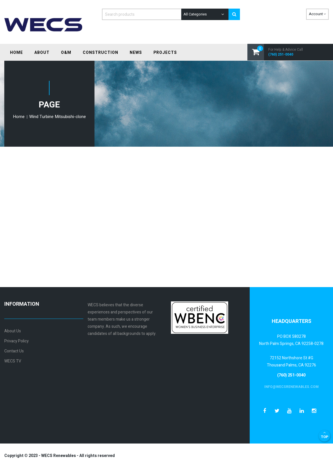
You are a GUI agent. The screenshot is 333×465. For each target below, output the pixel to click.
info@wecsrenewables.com (291, 386)
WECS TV (12, 361)
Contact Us (14, 351)
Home (19, 116)
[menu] (93, 52)
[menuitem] (16, 52)
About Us (12, 331)
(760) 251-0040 (280, 54)
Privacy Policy (16, 341)
